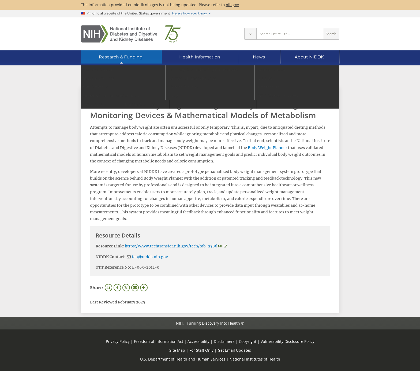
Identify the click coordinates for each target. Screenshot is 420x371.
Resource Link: (110, 246)
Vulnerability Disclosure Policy (287, 341)
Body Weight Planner (267, 147)
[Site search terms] (289, 34)
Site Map (177, 350)
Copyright (247, 341)
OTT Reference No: (113, 267)
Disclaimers (224, 341)
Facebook (117, 287)
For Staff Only (201, 350)
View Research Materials (117, 93)
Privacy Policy (118, 341)
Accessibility (198, 341)
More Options (144, 287)
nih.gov (232, 4)
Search (331, 34)
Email (135, 287)
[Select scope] (250, 34)
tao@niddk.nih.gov (150, 256)
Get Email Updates (234, 350)
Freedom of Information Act (158, 341)
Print (108, 287)
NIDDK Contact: (111, 256)
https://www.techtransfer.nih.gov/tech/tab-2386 (171, 246)
